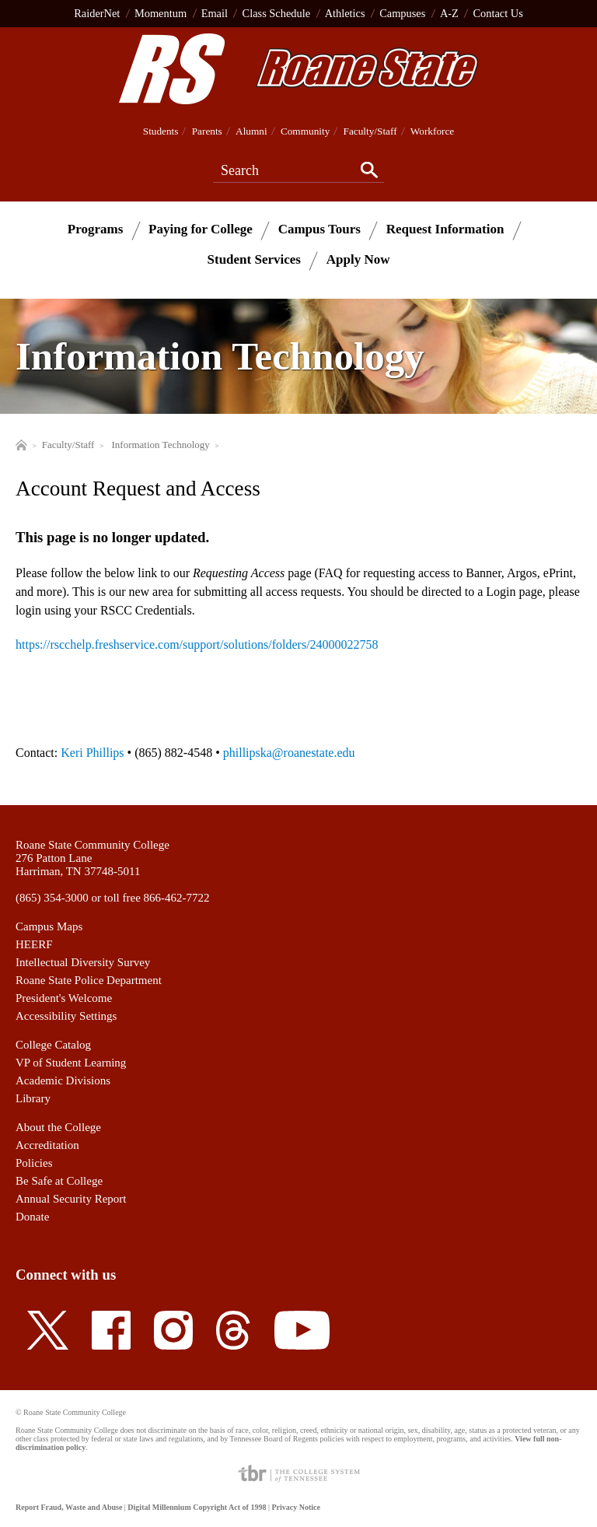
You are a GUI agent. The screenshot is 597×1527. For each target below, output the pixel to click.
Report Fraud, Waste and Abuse (69, 1507)
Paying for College (200, 229)
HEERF (34, 944)
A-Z (449, 13)
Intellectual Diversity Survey (83, 962)
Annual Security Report (71, 1199)
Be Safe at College (59, 1181)
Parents (207, 131)
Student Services (254, 259)
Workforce (432, 131)
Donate (32, 1216)
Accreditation (47, 1145)
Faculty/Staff (370, 131)
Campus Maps (49, 926)
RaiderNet (97, 13)
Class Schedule (277, 13)
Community (305, 131)
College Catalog (53, 1044)
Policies (34, 1163)
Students (161, 131)
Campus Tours (319, 229)
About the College (58, 1127)
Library (33, 1098)
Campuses (402, 13)
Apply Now (358, 259)
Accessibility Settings (66, 1016)
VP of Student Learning (71, 1062)
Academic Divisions (63, 1080)
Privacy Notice (295, 1507)
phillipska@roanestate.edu (289, 752)
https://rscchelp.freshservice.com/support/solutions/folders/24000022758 (197, 644)
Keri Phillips (92, 752)
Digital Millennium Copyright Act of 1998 (196, 1507)
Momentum (160, 13)
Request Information (445, 229)
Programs (95, 229)
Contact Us (497, 13)
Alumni (251, 131)
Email (214, 13)
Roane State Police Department (89, 980)
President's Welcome (64, 998)
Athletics (345, 13)
